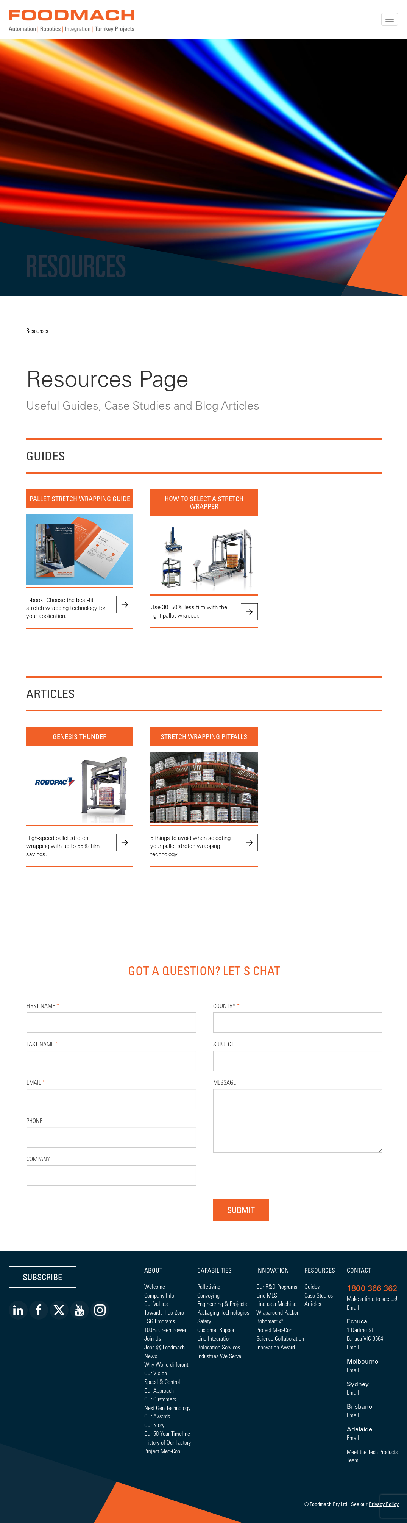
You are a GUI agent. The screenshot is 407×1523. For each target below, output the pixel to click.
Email (36, 1082)
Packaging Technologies (223, 1312)
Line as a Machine (276, 1303)
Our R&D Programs (276, 1286)
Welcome (154, 1286)
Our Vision (155, 1372)
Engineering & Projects (222, 1303)
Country (226, 1005)
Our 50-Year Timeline (167, 1433)
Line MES (266, 1295)
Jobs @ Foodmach (164, 1347)
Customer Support (216, 1329)
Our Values (156, 1303)
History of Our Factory (167, 1442)
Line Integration (214, 1338)
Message (224, 1082)
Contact (359, 1270)
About (153, 1270)
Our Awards (157, 1416)
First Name (43, 1005)
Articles (312, 1303)
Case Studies (318, 1295)
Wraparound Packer (277, 1312)
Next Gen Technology (167, 1407)
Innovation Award (275, 1347)
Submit (241, 1210)
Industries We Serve (219, 1355)
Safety (204, 1320)
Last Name (42, 1044)
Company (38, 1158)
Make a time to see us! (372, 1298)
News (150, 1355)
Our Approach (159, 1390)
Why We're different (166, 1364)
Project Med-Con (162, 1450)
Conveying (208, 1295)
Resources (37, 330)
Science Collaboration (280, 1338)
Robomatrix (268, 1320)
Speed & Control (162, 1381)
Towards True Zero (164, 1312)
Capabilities (214, 1270)
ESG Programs (159, 1320)
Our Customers (160, 1399)
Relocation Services (218, 1347)
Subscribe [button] (42, 1277)
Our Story (154, 1424)
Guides (312, 1286)
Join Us (152, 1338)
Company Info (159, 1295)
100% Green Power (165, 1329)
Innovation (272, 1270)
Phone (34, 1120)
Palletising (208, 1286)
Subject (223, 1044)
